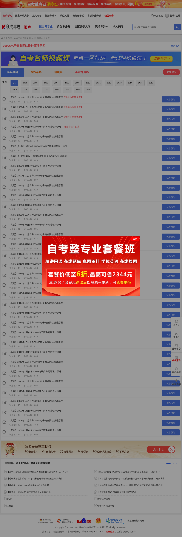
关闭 (135, 239)
